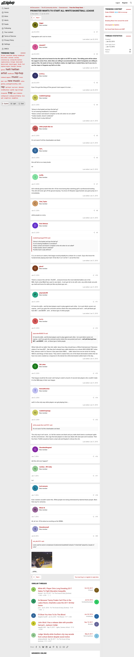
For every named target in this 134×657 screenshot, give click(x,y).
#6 (97, 157)
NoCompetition (88, 636)
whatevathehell (42, 639)
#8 (97, 210)
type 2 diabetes (17, 93)
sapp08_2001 (42, 627)
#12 (97, 328)
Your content (7, 32)
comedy (16, 57)
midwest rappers (6, 77)
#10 (97, 275)
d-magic (12, 62)
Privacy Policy (8, 40)
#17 (97, 476)
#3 (97, 82)
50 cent (3, 55)
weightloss (15, 98)
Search (5, 8)
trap (10, 92)
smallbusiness (5, 90)
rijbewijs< (21, 87)
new (5, 81)
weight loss (7, 98)
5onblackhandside (87, 602)
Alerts (5, 20)
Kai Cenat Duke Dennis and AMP (115, 29)
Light (13, 103)
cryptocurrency (5, 62)
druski (19, 64)
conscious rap (5, 60)
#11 (97, 301)
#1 (97, 32)
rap (3, 86)
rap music (15, 87)
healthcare (11, 73)
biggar (41, 23)
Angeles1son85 (42, 617)
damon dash (4, 64)
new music (14, 80)
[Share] (94, 32)
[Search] (131, 3)
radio (19, 84)
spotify (12, 90)
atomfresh (9, 55)
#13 (97, 373)
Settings (6, 44)
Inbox (5, 16)
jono (39, 607)
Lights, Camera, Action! (63, 627)
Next (37, 17)
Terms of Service (9, 36)
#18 (97, 495)
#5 (97, 135)
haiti (8, 69)
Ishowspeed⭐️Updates (112, 25)
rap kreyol (8, 87)
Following (6, 28)
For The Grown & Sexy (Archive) (61, 593)
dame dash (19, 62)
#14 (97, 397)
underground (4, 96)
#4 (97, 105)
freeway (19, 66)
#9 (97, 232)
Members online (39, 653)
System (5, 103)
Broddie (90, 624)
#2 (97, 54)
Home (5, 12)
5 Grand (90, 590)
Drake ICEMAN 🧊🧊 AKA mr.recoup (116, 12)
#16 (97, 456)
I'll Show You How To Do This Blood (51, 615)
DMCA (5, 49)
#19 (97, 516)
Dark (21, 103)
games (3, 69)
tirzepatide (4, 93)
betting (15, 55)
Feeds (5, 24)
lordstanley (89, 616)
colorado (10, 57)
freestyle (13, 66)
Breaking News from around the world (116, 20)
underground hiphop (15, 96)
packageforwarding (11, 84)
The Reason (60, 617)
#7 (97, 184)
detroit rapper (13, 64)
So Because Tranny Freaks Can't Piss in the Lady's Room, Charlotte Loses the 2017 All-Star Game (56, 602)
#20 (97, 536)
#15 (97, 420)
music (15, 76)
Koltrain (40, 593)
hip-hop (19, 73)
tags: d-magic (19, 90)
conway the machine (16, 60)
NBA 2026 (108, 16)
